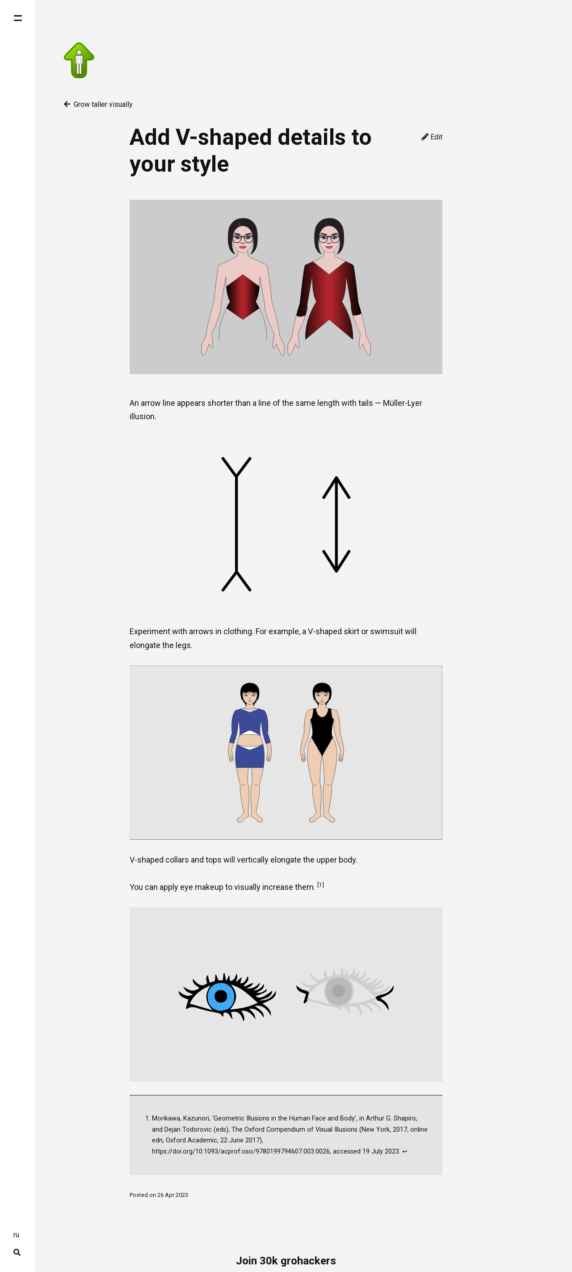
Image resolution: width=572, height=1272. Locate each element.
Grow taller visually (98, 104)
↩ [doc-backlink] (405, 1151)
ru (16, 1234)
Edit (431, 137)
